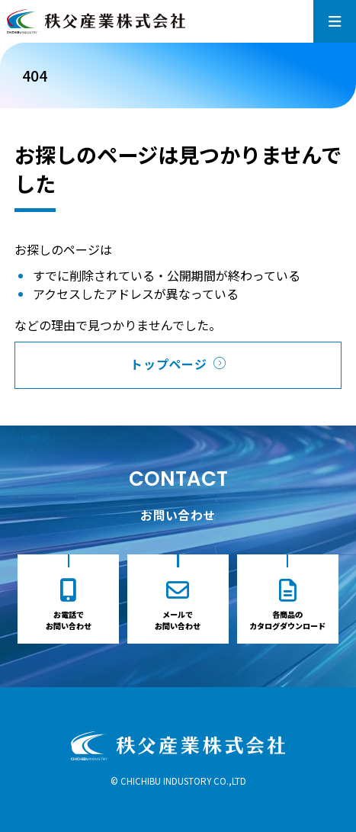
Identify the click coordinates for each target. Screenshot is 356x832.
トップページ (168, 364)
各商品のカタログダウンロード (287, 620)
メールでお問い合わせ (177, 620)
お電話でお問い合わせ (68, 620)
